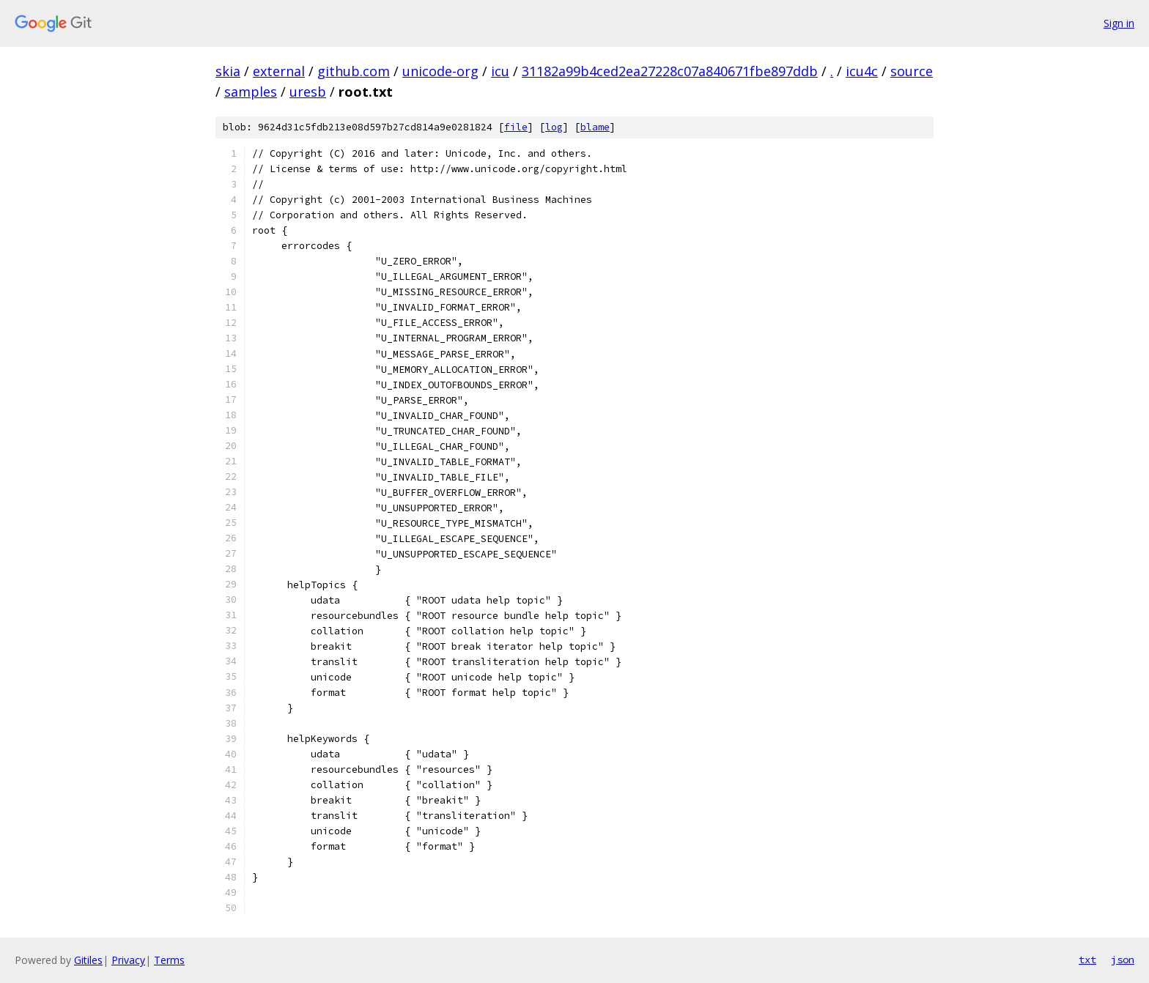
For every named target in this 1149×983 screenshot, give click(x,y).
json (1122, 959)
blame (595, 127)
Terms (169, 960)
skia (227, 71)
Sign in (1119, 23)
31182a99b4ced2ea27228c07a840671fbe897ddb (670, 71)
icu (500, 71)
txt (1087, 959)
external (279, 71)
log (554, 127)
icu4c (862, 71)
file (516, 127)
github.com (353, 71)
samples (250, 91)
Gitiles (88, 960)
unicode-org (440, 71)
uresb (307, 91)
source (911, 71)
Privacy (128, 960)
